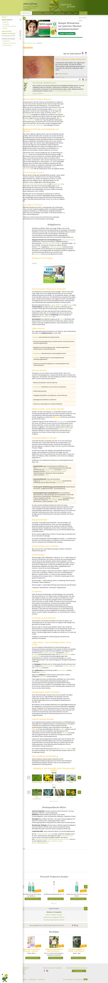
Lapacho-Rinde (49, 472)
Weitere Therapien (7, 31)
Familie (69, 13)
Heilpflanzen (37, 13)
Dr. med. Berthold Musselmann (62, 92)
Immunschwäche (25, 170)
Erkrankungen (26, 13)
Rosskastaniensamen (47, 318)
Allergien (62, 732)
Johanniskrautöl (44, 185)
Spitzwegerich (37, 355)
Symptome (56, 110)
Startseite (23, 44)
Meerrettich (68, 431)
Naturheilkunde (49, 13)
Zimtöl (47, 477)
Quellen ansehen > (38, 95)
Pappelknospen (65, 498)
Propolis (64, 472)
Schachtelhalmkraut (55, 245)
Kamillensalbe (34, 185)
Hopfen (63, 474)
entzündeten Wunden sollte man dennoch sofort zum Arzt (52, 843)
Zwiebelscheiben (62, 423)
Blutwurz (36, 339)
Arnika (39, 249)
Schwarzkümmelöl (57, 500)
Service (76, 13)
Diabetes (53, 168)
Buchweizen (44, 655)
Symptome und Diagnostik (8, 33)
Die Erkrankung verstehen (8, 35)
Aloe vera (65, 736)
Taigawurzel (37, 256)
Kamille (65, 669)
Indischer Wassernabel (68, 241)
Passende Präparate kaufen (9, 26)
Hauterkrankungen (7, 45)
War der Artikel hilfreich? (72, 55)
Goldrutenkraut (57, 483)
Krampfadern (36, 659)
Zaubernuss (53, 249)
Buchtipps (4, 28)
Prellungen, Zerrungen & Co (9, 43)
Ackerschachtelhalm (49, 669)
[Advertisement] (54, 864)
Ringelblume (72, 669)
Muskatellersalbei (55, 474)
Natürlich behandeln (7, 20)
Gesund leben (60, 13)
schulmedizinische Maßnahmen (34, 126)
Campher (52, 307)
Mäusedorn (52, 655)
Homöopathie (5, 24)
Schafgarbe (36, 360)
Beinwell (59, 249)
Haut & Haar (60, 78)
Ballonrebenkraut (43, 470)
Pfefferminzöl (60, 307)
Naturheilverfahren (67, 839)
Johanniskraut (62, 673)
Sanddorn (43, 675)
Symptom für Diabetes (65, 752)
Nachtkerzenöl (60, 485)
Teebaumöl (70, 307)
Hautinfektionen (6, 41)
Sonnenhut (26, 185)
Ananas (62, 321)
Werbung (23, 973)
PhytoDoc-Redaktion (63, 75)
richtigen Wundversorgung (44, 837)
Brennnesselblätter (46, 483)
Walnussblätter (53, 502)
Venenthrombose (66, 657)
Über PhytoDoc (25, 971)
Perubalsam (45, 245)
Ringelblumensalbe (57, 185)
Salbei (48, 474)
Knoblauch (61, 431)
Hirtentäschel (37, 389)
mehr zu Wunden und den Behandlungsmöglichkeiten (47, 845)
